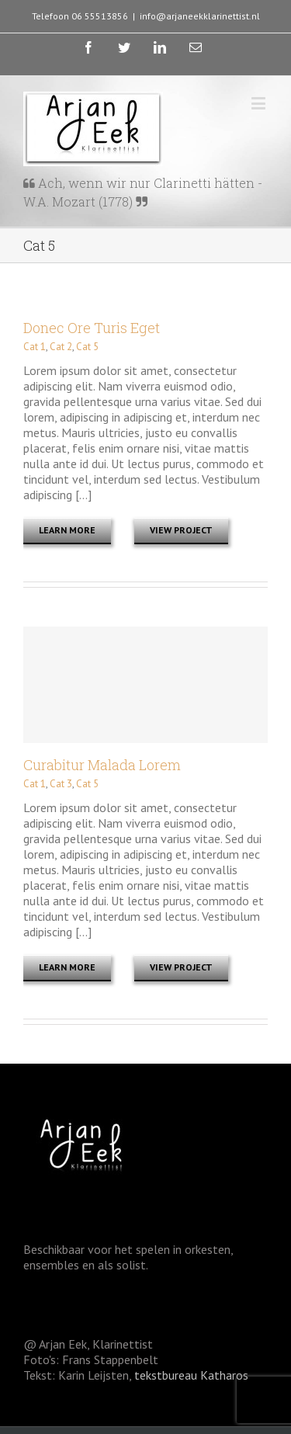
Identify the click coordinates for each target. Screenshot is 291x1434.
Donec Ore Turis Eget (91, 327)
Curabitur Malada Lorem (102, 764)
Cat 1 (34, 346)
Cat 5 (87, 346)
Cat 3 (61, 783)
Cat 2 (61, 346)
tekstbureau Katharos (189, 1375)
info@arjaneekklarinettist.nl (200, 16)
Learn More (67, 530)
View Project (181, 530)
